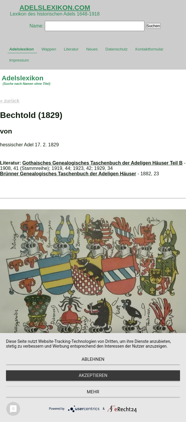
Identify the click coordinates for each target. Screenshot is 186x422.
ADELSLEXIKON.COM (54, 7)
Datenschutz (117, 49)
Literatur (71, 49)
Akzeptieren (93, 375)
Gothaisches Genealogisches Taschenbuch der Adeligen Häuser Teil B (102, 162)
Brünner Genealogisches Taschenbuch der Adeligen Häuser (68, 173)
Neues (92, 49)
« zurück (9, 100)
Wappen (49, 49)
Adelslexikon (21, 49)
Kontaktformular (149, 49)
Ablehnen (93, 359)
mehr (93, 392)
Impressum (19, 60)
